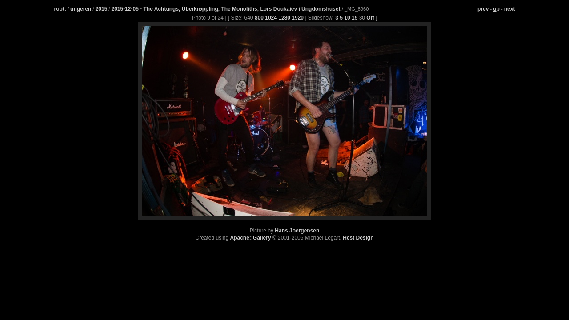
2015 (102, 9)
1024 (271, 18)
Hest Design (358, 238)
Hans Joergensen (297, 231)
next (509, 9)
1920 (298, 18)
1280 (284, 18)
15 (354, 18)
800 (259, 18)
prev (483, 9)
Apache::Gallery (250, 238)
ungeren (80, 9)
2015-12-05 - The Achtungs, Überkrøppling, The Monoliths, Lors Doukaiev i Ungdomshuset (226, 9)
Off (370, 18)
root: (60, 9)
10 (347, 18)
